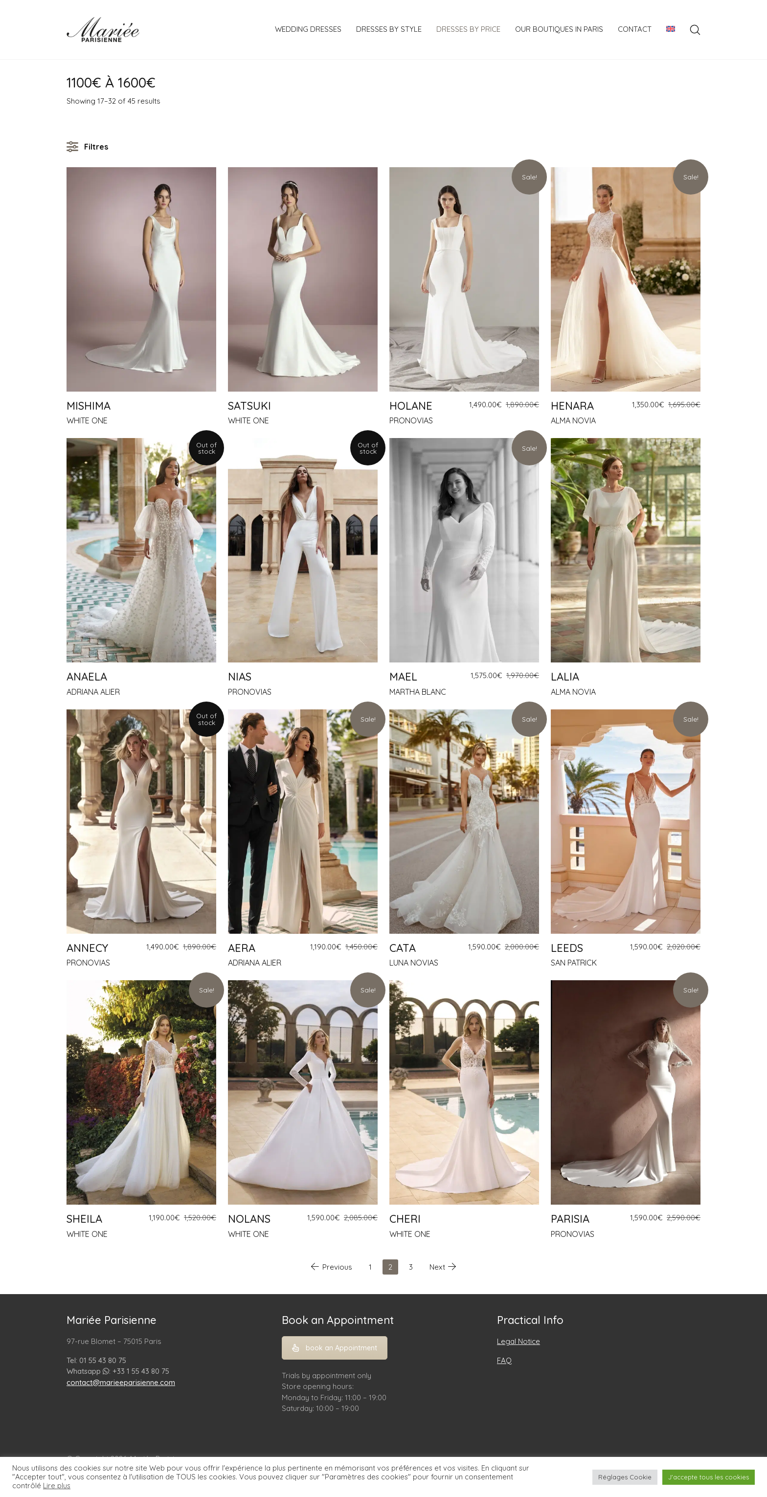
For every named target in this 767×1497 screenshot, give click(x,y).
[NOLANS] (303, 1092)
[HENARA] (625, 279)
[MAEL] (464, 550)
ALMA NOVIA (573, 420)
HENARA (572, 405)
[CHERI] (464, 1092)
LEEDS (567, 948)
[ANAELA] (141, 550)
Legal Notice (518, 1341)
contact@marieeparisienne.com (121, 1382)
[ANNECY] (141, 821)
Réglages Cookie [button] (625, 1477)
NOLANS (249, 1218)
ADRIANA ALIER (93, 692)
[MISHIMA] (141, 279)
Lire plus (56, 1485)
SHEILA (84, 1218)
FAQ (504, 1360)
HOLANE (410, 405)
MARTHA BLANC (417, 692)
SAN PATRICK (574, 963)
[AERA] (303, 821)
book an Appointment (334, 1347)
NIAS (239, 676)
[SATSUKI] (303, 279)
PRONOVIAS (411, 420)
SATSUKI (249, 405)
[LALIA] (625, 550)
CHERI (405, 1218)
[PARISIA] (625, 1092)
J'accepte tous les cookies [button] (708, 1477)
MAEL (403, 676)
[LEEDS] (625, 821)
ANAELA (87, 676)
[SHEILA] (141, 1092)
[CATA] (464, 821)
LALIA (565, 676)
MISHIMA (89, 405)
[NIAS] (303, 550)
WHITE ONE (87, 420)
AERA (241, 948)
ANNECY (87, 948)
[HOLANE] (464, 279)
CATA (402, 948)
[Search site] (695, 29)
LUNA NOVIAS (413, 963)
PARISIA (570, 1218)
